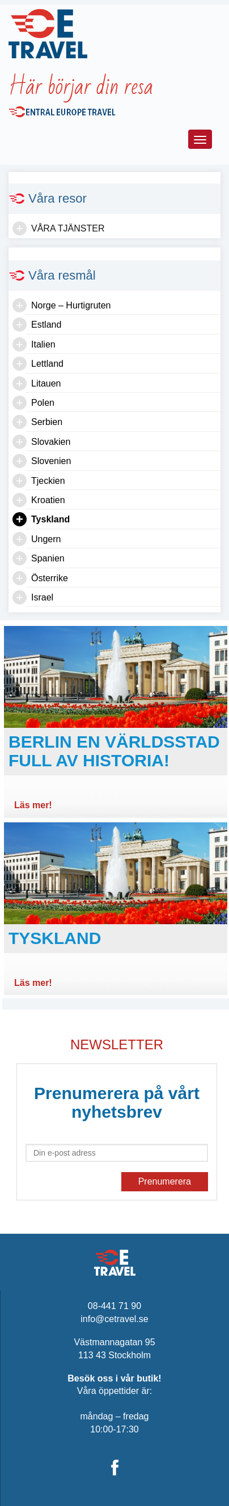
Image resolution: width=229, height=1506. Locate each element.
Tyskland (50, 519)
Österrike (49, 578)
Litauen (46, 383)
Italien (43, 344)
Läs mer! (33, 805)
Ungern (46, 539)
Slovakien (50, 442)
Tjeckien (48, 481)
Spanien (48, 558)
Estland (46, 324)
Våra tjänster (68, 228)
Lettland (47, 363)
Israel (42, 597)
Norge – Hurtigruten (71, 305)
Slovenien (51, 461)
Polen (42, 402)
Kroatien (48, 500)
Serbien (46, 422)
